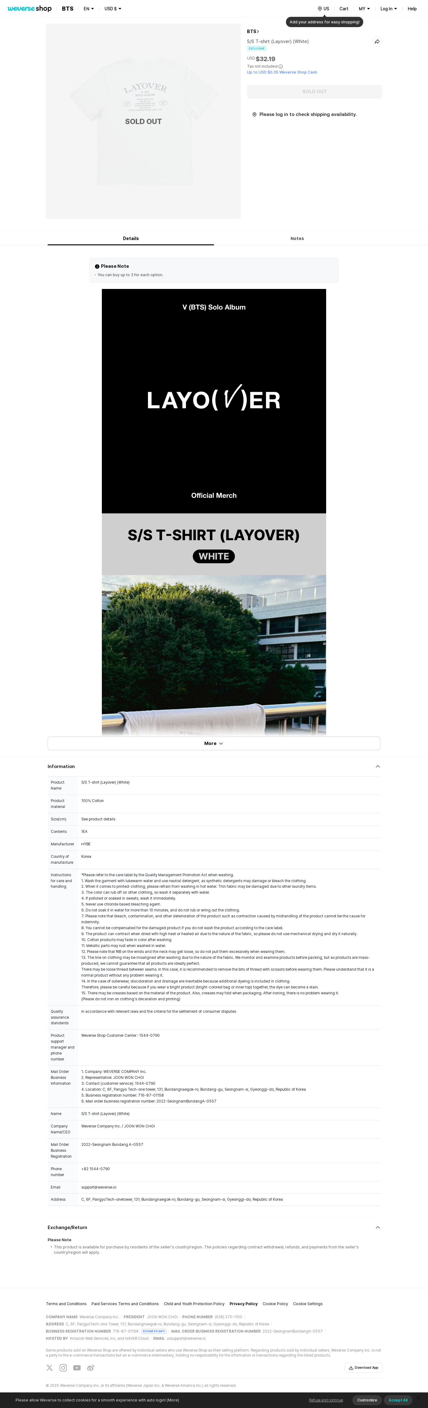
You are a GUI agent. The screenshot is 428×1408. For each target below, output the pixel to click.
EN (86, 8)
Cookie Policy (275, 1303)
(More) (172, 1400)
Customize (367, 1400)
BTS (251, 31)
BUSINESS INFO (154, 1331)
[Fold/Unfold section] (214, 766)
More (214, 743)
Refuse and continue (326, 1400)
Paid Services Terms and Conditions (125, 1303)
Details (131, 238)
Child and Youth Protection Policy (194, 1303)
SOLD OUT (314, 91)
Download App (363, 1367)
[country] (323, 8)
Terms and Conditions (66, 1303)
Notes (297, 238)
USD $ (111, 8)
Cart (344, 8)
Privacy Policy (244, 1303)
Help (412, 8)
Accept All (398, 1400)
